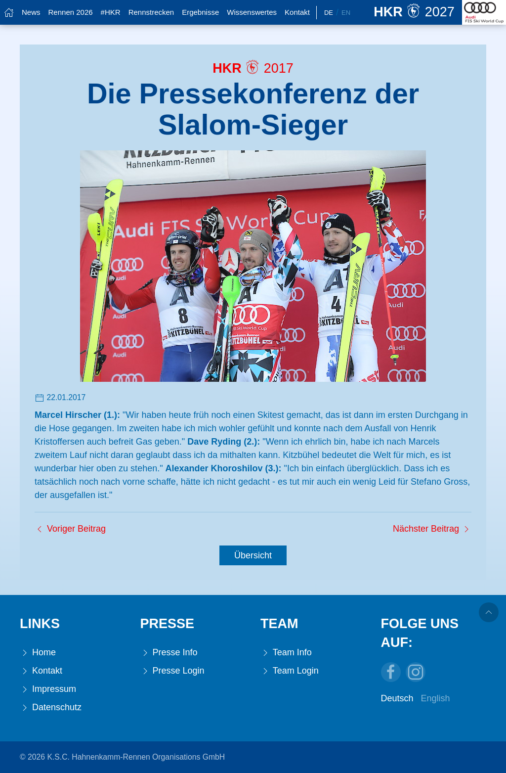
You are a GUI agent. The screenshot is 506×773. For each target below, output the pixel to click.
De (328, 12)
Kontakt (297, 12)
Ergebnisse (200, 12)
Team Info (286, 652)
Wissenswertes (252, 12)
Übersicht (253, 555)
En (345, 12)
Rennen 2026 (70, 12)
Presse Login (172, 671)
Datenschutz (51, 707)
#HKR (111, 12)
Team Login (289, 671)
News (31, 12)
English (435, 698)
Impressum (48, 689)
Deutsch (397, 698)
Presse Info (169, 652)
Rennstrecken (151, 12)
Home (38, 652)
